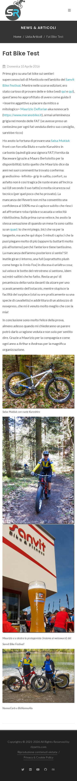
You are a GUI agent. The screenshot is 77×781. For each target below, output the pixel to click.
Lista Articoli (34, 36)
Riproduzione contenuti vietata (37, 752)
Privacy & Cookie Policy (38, 757)
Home (17, 36)
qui (63, 91)
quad (13, 229)
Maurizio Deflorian (33, 109)
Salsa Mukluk (60, 140)
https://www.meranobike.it (22, 115)
